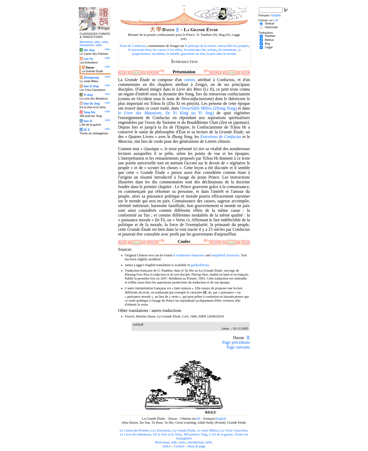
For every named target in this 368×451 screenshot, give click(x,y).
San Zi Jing (91, 86)
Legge (269, 47)
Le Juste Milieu (207, 430)
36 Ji (87, 129)
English (221, 418)
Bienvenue (162, 442)
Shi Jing (89, 50)
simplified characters (225, 255)
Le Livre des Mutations (135, 434)
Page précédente (236, 342)
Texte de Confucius (133, 46)
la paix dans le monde (221, 54)
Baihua (269, 39)
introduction (195, 442)
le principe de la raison (200, 46)
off (198, 418)
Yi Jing (88, 94)
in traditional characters (189, 255)
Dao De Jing (92, 103)
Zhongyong (91, 77)
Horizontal (271, 27)
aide (174, 442)
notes (182, 442)
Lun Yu (88, 58)
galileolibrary (200, 265)
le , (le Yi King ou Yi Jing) (166, 113)
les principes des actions (200, 50)
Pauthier (270, 35)
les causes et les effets (167, 50)
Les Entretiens (161, 430)
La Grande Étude (183, 430)
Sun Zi (88, 120)
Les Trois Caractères (234, 430)
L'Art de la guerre (221, 434)
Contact (179, 446)
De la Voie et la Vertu (167, 434)
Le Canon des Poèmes (134, 430)
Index (166, 446)
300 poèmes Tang (195, 434)
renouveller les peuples (233, 46)
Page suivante (238, 347)
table (209, 442)
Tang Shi (89, 112)
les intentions (227, 50)
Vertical (269, 23)
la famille (173, 54)
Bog (267, 43)
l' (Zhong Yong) (208, 108)
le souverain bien (139, 50)
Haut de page (197, 446)
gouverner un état (193, 54)
